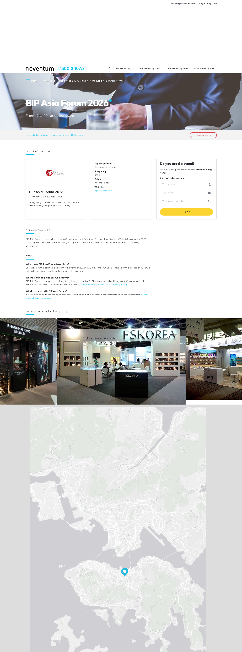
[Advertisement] (121, 38)
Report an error (203, 135)
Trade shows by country (151, 68)
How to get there (59, 135)
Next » (186, 212)
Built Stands (77, 135)
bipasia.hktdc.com (104, 191)
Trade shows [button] (73, 68)
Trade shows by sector (178, 68)
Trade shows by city (125, 68)
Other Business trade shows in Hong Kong (104, 284)
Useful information (37, 135)
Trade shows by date (204, 68)
